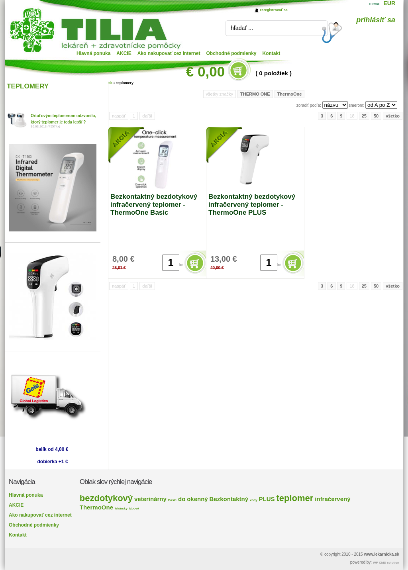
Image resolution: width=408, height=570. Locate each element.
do (181, 499)
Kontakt (271, 53)
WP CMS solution (386, 562)
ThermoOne (289, 94)
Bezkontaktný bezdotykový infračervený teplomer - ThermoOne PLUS (251, 204)
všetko (393, 116)
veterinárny (150, 499)
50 (376, 116)
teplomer (294, 498)
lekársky (121, 508)
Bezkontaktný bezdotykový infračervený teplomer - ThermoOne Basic (153, 204)
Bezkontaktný (229, 499)
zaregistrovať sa (274, 10)
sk (110, 83)
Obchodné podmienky (231, 53)
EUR (389, 3)
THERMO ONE (255, 94)
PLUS (267, 499)
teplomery (124, 83)
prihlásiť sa (375, 20)
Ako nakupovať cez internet (168, 53)
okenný (197, 499)
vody (253, 500)
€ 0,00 (205, 71)
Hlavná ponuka (93, 53)
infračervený (332, 499)
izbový (134, 508)
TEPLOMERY (28, 86)
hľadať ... (242, 28)
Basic (172, 500)
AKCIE (123, 53)
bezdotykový (106, 498)
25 (364, 116)
